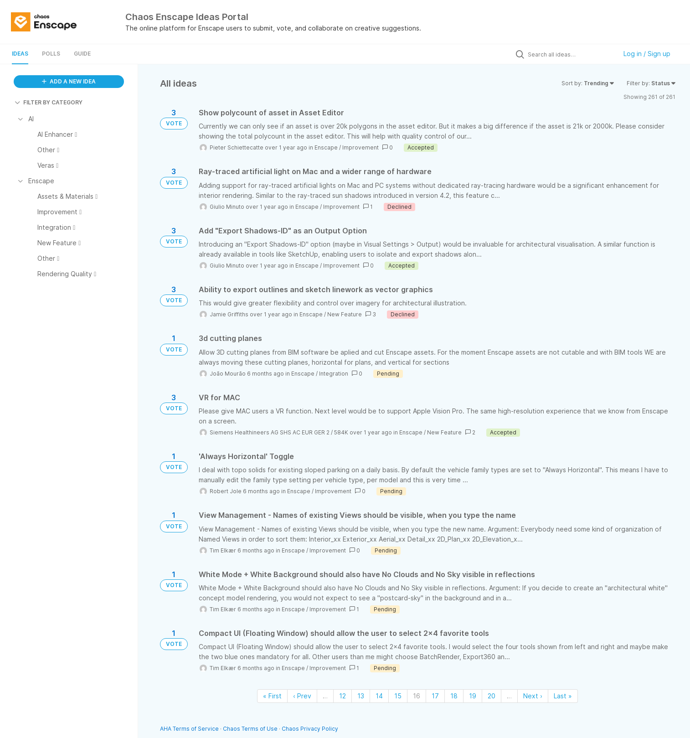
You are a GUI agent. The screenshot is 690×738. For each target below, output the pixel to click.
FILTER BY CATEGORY (48, 102)
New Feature (344, 314)
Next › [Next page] (532, 696)
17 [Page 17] (435, 696)
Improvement (360, 147)
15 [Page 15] (398, 696)
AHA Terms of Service (190, 728)
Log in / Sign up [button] (646, 53)
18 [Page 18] (454, 696)
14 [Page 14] (379, 696)
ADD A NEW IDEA (69, 81)
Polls (51, 53)
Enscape (326, 147)
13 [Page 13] (360, 696)
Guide (82, 53)
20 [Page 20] (491, 696)
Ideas (20, 53)
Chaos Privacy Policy (310, 728)
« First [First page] (272, 696)
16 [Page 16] (416, 696)
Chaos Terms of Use (250, 728)
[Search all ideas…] (570, 54)
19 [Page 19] (472, 696)
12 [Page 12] (342, 696)
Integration (333, 373)
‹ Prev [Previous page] (302, 696)
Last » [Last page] (563, 696)
